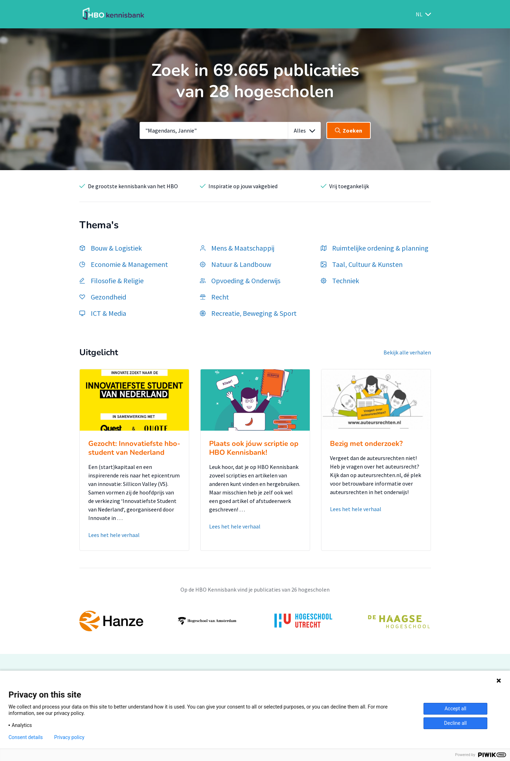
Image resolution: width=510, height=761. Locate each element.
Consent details (26, 737)
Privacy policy (69, 737)
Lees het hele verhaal (114, 534)
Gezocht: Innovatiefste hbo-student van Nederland (134, 448)
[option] (255, 621)
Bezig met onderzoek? (366, 443)
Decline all (455, 723)
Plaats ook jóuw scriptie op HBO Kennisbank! (253, 448)
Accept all (455, 708)
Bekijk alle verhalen (407, 352)
